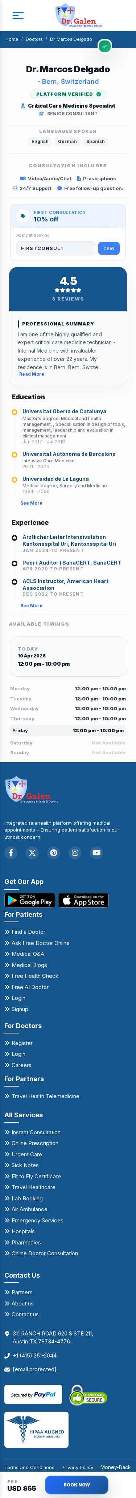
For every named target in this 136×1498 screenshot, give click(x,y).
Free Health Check (35, 975)
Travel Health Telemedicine (45, 1096)
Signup (20, 1009)
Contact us (25, 1314)
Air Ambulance (30, 1209)
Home (11, 39)
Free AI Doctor (30, 987)
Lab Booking (27, 1198)
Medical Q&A (28, 953)
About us (23, 1303)
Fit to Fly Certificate (36, 1176)
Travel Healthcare (33, 1187)
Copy (109, 248)
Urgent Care (27, 1154)
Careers (22, 1065)
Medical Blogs (29, 965)
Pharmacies (26, 1242)
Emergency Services (37, 1220)
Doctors (34, 39)
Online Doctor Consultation (45, 1253)
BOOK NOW (76, 1485)
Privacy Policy (77, 1467)
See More (31, 503)
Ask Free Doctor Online (41, 943)
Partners (22, 1292)
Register (22, 1043)
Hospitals (23, 1231)
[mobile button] (18, 15)
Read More (31, 374)
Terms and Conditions (29, 1467)
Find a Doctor (28, 931)
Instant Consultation (36, 1132)
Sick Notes (25, 1165)
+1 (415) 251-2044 (35, 1355)
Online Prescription (35, 1143)
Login (18, 997)
